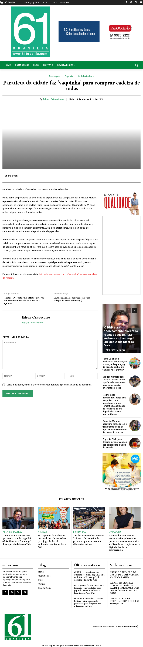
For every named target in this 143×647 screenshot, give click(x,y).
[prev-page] (128, 310)
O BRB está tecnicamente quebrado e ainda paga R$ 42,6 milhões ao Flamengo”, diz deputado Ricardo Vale (121, 338)
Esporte (69, 76)
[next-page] (134, 310)
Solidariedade (86, 76)
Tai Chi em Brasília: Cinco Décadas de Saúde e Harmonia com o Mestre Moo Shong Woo (124, 585)
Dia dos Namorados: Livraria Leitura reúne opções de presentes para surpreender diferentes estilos (114, 382)
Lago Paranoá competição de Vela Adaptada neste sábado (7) (72, 299)
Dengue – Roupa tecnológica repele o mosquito (124, 599)
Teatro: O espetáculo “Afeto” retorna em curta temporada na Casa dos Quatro (24, 300)
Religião (42, 531)
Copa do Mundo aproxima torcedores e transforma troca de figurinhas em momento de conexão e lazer (115, 426)
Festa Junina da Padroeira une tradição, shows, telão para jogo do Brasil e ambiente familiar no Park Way (115, 364)
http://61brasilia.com (32, 322)
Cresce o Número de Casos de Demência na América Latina (124, 573)
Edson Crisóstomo (53, 99)
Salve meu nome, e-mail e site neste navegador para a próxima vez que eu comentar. (49, 384)
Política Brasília (12, 531)
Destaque (54, 76)
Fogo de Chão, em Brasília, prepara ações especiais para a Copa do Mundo (115, 442)
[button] (125, 65)
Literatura (79, 531)
